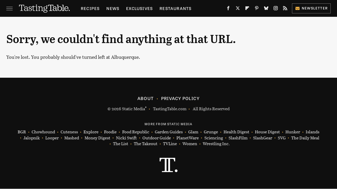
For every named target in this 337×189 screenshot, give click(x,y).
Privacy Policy (180, 98)
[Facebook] (228, 9)
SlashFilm (238, 138)
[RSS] (285, 9)
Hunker (292, 132)
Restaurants (175, 8)
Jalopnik (31, 138)
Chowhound (43, 132)
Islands (312, 132)
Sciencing (213, 138)
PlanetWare (187, 138)
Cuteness (69, 132)
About (145, 98)
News (112, 8)
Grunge (211, 132)
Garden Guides (169, 132)
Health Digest (236, 132)
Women (189, 143)
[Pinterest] (256, 9)
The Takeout (145, 143)
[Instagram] (275, 9)
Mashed (71, 138)
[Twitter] (237, 9)
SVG (282, 138)
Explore (90, 132)
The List (120, 143)
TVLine (170, 143)
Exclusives (139, 8)
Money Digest (97, 138)
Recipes (90, 8)
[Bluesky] (266, 9)
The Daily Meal (305, 138)
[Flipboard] (247, 9)
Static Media (133, 109)
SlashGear (262, 138)
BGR (22, 132)
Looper (52, 138)
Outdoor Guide (156, 138)
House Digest (267, 132)
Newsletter (311, 8)
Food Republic (135, 132)
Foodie (110, 132)
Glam (193, 132)
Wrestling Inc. (216, 143)
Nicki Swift (126, 138)
